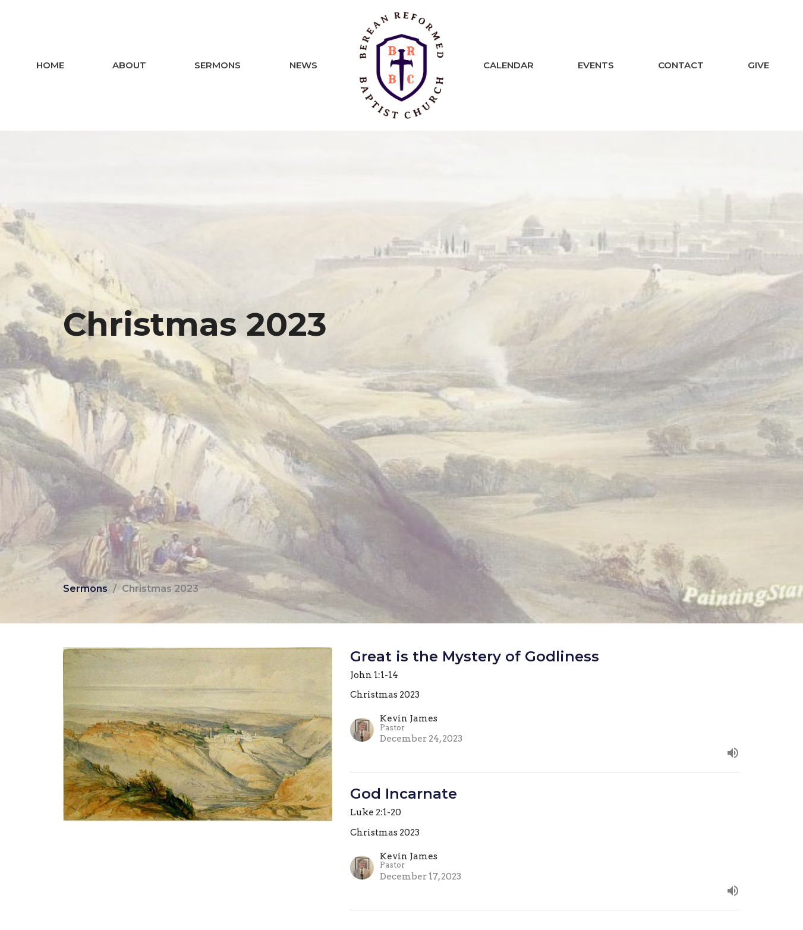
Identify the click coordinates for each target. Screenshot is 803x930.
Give (758, 65)
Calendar (508, 65)
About (129, 65)
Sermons (217, 65)
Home (50, 65)
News (303, 65)
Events (596, 65)
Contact (681, 65)
